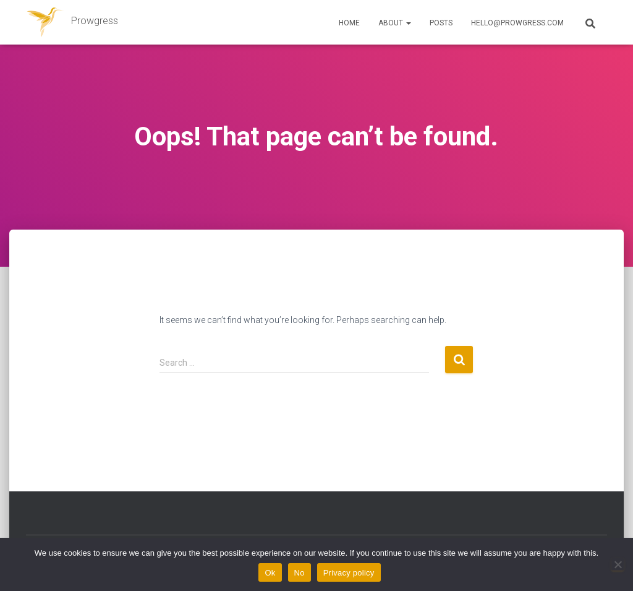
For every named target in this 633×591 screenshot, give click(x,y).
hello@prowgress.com (517, 23)
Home (349, 23)
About (394, 23)
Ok (270, 572)
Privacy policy (349, 572)
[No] (617, 564)
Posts (441, 23)
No (299, 572)
